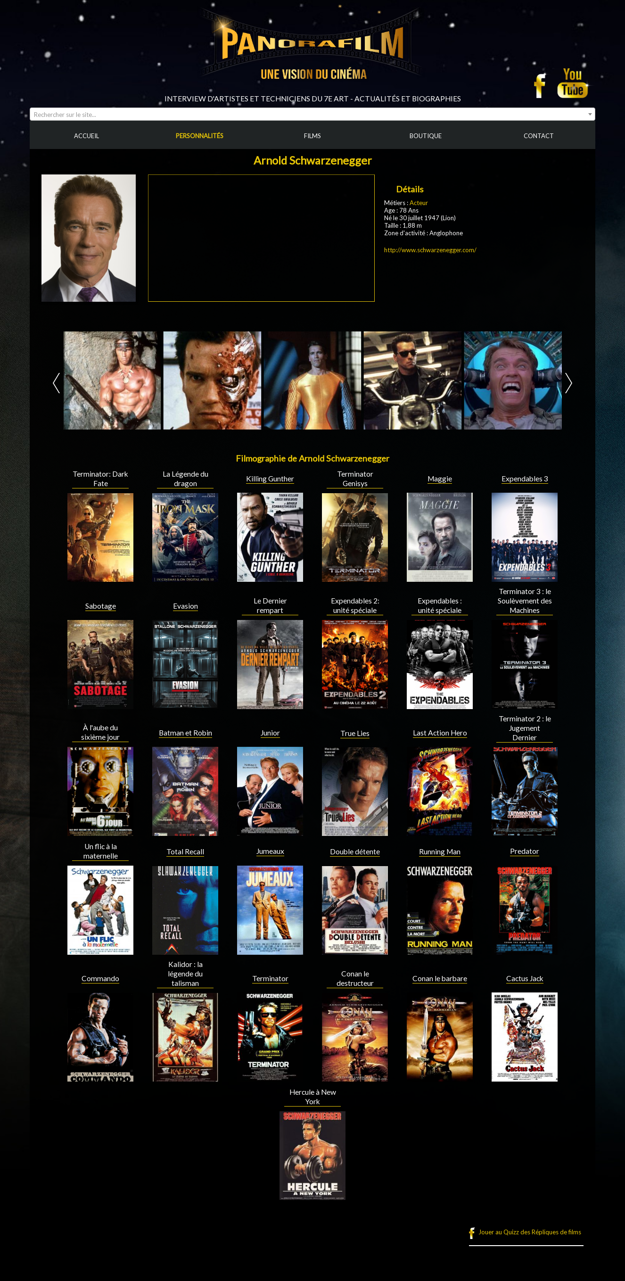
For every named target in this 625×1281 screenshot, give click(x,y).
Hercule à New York (312, 1097)
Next (568, 383)
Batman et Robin (185, 732)
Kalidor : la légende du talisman (185, 973)
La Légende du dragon (185, 479)
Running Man (440, 851)
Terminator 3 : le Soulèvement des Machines (525, 600)
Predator (524, 851)
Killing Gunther (270, 478)
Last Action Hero (440, 732)
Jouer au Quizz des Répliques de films (529, 1232)
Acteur (419, 203)
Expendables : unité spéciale (440, 605)
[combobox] (312, 114)
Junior (270, 732)
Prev (56, 383)
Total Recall (185, 851)
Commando (100, 978)
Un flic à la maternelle (100, 851)
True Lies (355, 733)
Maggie (440, 478)
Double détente (355, 851)
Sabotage (100, 606)
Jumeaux (270, 851)
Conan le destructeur (355, 978)
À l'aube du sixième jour (100, 732)
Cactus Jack (524, 978)
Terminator (270, 978)
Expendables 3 (525, 478)
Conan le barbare (439, 978)
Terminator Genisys (355, 479)
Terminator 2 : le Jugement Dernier (525, 728)
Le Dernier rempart (270, 605)
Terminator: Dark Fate (100, 479)
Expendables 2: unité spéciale (355, 605)
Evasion (185, 606)
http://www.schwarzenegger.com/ (430, 250)
